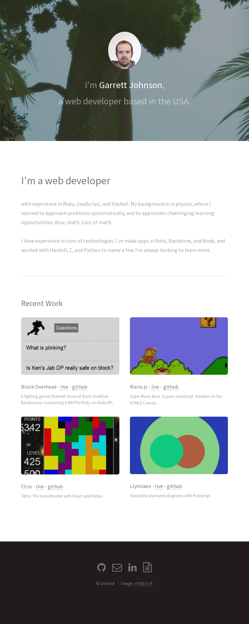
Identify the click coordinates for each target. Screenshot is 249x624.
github (79, 386)
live (64, 386)
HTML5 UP (144, 583)
